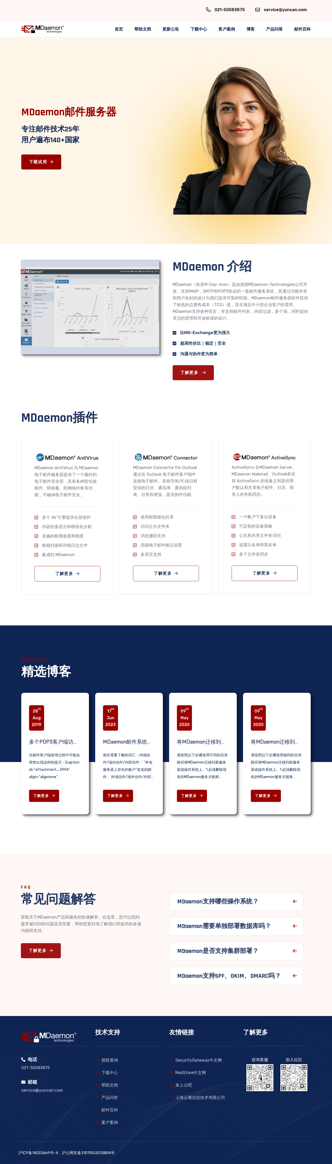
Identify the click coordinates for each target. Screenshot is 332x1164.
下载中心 (198, 29)
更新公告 (170, 29)
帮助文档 (142, 29)
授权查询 (109, 1060)
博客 (250, 29)
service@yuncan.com (285, 9)
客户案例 (226, 29)
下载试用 (41, 162)
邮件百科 (302, 29)
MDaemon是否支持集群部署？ (218, 955)
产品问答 (274, 29)
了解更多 (197, 373)
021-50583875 (230, 9)
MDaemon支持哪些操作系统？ (218, 906)
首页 (119, 29)
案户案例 (109, 1122)
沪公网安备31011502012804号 (88, 1153)
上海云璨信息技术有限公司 (200, 1097)
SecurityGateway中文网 (198, 1060)
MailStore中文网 (190, 1072)
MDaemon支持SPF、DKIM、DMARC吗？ (229, 980)
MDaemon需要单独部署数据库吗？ (224, 931)
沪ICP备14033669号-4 (38, 1153)
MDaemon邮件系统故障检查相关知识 (146, 742)
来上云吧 (183, 1085)
